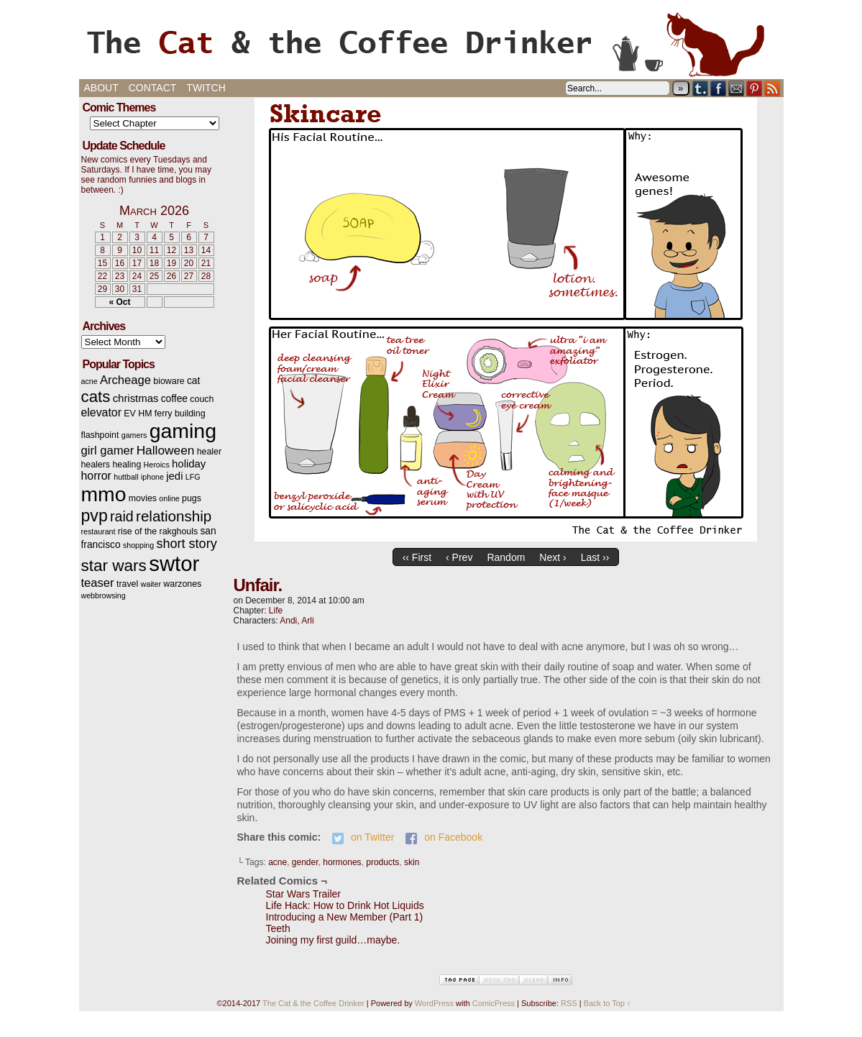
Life (276, 611)
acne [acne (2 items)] (89, 381)
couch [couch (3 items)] (202, 399)
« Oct (119, 302)
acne (277, 862)
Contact (153, 87)
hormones (342, 862)
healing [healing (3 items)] (126, 465)
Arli (307, 621)
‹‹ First (417, 557)
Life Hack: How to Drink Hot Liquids (345, 905)
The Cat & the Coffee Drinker (431, 43)
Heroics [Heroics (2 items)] (157, 464)
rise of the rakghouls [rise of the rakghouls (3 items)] (158, 531)
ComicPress (493, 1003)
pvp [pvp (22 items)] (94, 515)
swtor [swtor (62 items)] (174, 563)
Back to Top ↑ (607, 1003)
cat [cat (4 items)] (193, 380)
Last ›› (595, 557)
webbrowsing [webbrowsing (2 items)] (103, 595)
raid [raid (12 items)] (122, 516)
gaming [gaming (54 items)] (183, 430)
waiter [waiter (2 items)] (151, 584)
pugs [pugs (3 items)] (191, 498)
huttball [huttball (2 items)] (126, 476)
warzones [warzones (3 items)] (182, 584)
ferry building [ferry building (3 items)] (180, 413)
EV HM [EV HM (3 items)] (138, 413)
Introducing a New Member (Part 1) (344, 917)
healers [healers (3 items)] (96, 465)
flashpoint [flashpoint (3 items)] (100, 435)
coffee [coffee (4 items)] (174, 398)
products (382, 862)
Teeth (278, 928)
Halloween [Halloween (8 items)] (166, 450)
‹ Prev (459, 557)
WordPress (434, 1003)
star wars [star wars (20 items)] (114, 566)
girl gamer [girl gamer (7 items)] (107, 450)
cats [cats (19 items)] (96, 397)
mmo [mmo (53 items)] (104, 494)
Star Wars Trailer (303, 894)
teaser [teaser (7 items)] (97, 583)
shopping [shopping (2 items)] (138, 545)
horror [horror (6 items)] (96, 476)
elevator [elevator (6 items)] (101, 412)
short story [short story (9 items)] (187, 543)
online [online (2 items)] (169, 498)
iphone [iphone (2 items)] (152, 476)
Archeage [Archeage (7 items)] (125, 380)
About (101, 87)
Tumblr (701, 88)
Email (737, 88)
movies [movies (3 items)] (143, 498)
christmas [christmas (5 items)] (136, 398)
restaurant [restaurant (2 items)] (98, 531)
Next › (552, 557)
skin (411, 862)
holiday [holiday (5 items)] (189, 464)
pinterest (755, 88)
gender (305, 862)
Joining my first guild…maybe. (333, 940)
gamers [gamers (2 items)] (134, 435)
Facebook (719, 88)
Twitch (205, 87)
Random (506, 557)
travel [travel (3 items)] (127, 584)
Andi (288, 621)
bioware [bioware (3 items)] (168, 381)
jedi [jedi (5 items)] (174, 476)
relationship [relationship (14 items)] (173, 516)
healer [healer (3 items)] (209, 452)
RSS (772, 88)
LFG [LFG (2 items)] (193, 476)
